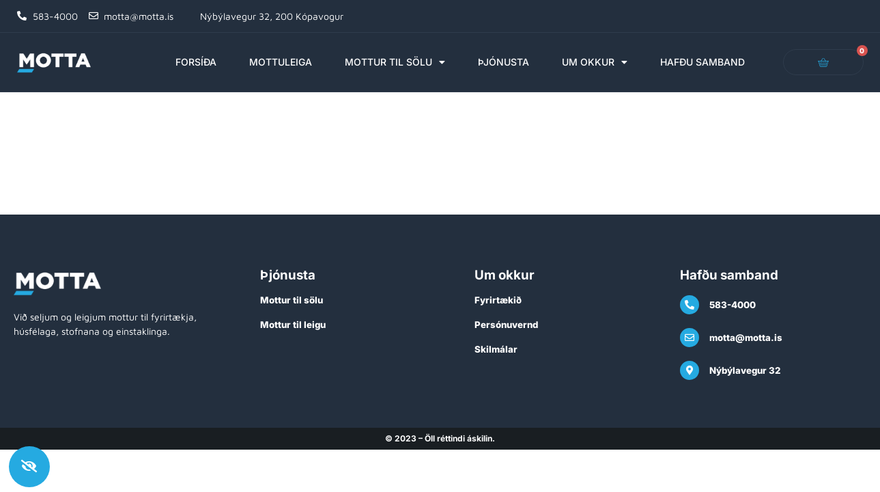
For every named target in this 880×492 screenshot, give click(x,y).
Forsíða (195, 62)
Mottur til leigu (293, 324)
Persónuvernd (506, 324)
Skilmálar (495, 349)
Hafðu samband (702, 62)
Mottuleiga (280, 62)
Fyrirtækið (498, 300)
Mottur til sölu (395, 62)
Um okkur (594, 62)
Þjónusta (503, 62)
